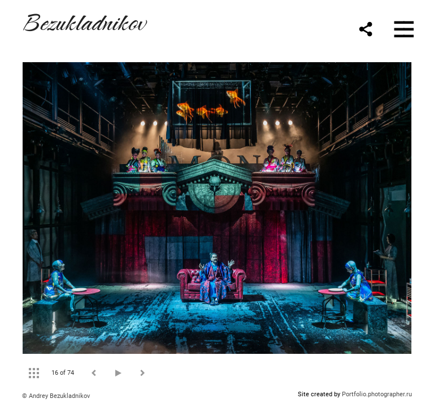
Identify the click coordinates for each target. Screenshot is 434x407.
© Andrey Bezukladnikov (56, 396)
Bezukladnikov (84, 21)
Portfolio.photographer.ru (377, 394)
